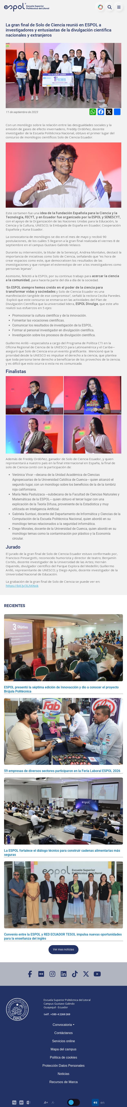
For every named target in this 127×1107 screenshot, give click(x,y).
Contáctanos (63, 1033)
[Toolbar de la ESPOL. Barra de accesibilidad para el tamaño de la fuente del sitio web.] (21, 1102)
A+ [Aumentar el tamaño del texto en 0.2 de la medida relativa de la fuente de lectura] (46, 1102)
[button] (119, 7)
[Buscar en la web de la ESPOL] (110, 7)
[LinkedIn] (63, 974)
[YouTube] (97, 974)
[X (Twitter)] (85, 974)
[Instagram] (52, 974)
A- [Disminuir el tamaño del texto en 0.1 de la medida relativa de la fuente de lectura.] (53, 1102)
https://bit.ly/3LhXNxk (22, 586)
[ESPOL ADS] (14, 1102)
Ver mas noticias (63, 949)
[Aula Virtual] (21, 1102)
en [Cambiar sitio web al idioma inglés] (102, 1102)
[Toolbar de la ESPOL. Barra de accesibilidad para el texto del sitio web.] (49, 1102)
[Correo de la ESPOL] (28, 1102)
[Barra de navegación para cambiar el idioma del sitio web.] (99, 1102)
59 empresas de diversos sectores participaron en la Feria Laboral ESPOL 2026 (62, 771)
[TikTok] (74, 974)
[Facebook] (29, 974)
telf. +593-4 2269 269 (57, 1014)
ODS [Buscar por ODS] (100, 7)
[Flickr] (41, 974)
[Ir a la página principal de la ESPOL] (27, 7)
